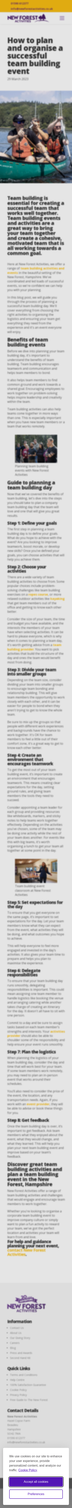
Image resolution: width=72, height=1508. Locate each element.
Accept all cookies (36, 1481)
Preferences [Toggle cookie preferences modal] (36, 1494)
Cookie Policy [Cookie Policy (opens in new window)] (27, 1470)
